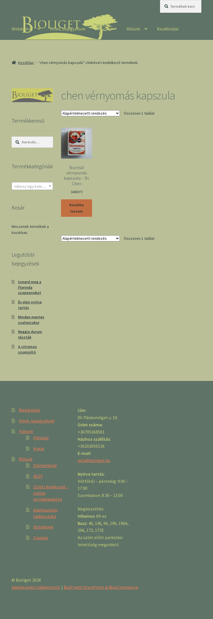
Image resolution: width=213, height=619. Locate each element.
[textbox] (32, 186)
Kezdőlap (26, 62)
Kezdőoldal (168, 29)
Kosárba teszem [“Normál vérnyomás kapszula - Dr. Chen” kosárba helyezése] (76, 208)
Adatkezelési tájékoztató (36, 587)
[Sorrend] (90, 113)
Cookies (40, 537)
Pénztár (41, 437)
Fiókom (102, 29)
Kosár (38, 448)
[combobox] (32, 186)
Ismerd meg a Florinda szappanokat (29, 287)
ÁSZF (38, 476)
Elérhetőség (45, 465)
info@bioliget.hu (94, 460)
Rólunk (133, 29)
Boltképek (43, 527)
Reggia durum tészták (30, 334)
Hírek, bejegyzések (67, 29)
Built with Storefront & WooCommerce (101, 587)
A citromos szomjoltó (27, 349)
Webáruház (22, 29)
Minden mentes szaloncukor (31, 319)
